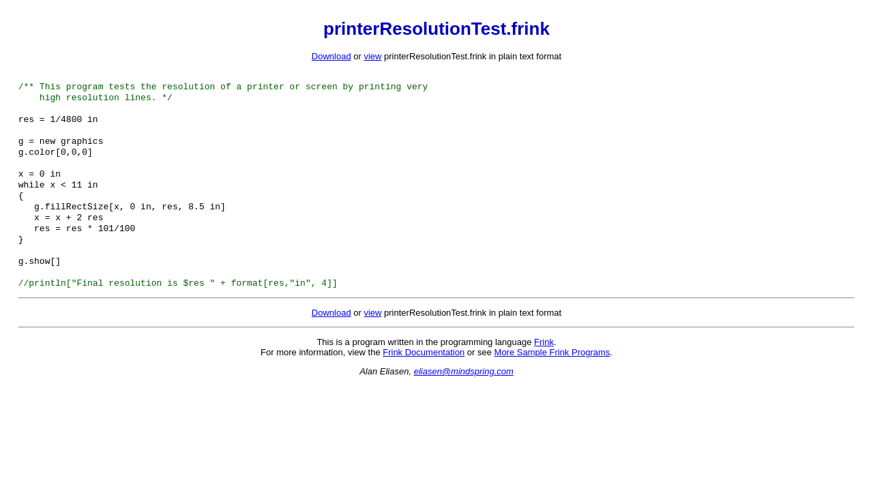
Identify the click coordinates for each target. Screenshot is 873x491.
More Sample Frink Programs (552, 379)
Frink (544, 369)
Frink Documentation (423, 379)
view (372, 56)
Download (331, 56)
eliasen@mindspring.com (464, 398)
